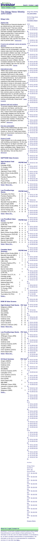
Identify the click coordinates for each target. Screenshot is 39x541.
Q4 (28, 475)
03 (31, 36)
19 (35, 33)
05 (31, 33)
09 (33, 29)
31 (28, 38)
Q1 (32, 469)
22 (36, 29)
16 (35, 29)
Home (3, 8)
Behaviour (3, 152)
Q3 (36, 473)
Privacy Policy (31, 521)
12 (33, 49)
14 (33, 27)
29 (28, 52)
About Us (4, 528)
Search (25, 5)
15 (35, 50)
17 (35, 36)
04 (31, 26)
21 (35, 27)
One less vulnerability (7, 126)
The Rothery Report (32, 20)
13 (33, 56)
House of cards (5, 138)
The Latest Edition (32, 13)
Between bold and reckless (9, 104)
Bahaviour (9, 122)
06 (31, 79)
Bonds (15, 65)
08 (33, 72)
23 (36, 58)
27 (36, 27)
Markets (10, 135)
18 (35, 77)
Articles (8, 8)
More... (18, 540)
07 (31, 27)
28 (36, 34)
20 (35, 56)
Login (36, 5)
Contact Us (15, 528)
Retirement (18, 40)
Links (13, 8)
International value (6, 69)
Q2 (34, 473)
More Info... (9, 185)
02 (31, 58)
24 (36, 36)
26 (36, 49)
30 (28, 31)
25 (36, 33)
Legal (9, 528)
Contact (31, 5)
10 (33, 33)
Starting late (4, 22)
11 (33, 26)
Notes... (3, 296)
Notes (3, 185)
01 (31, 29)
